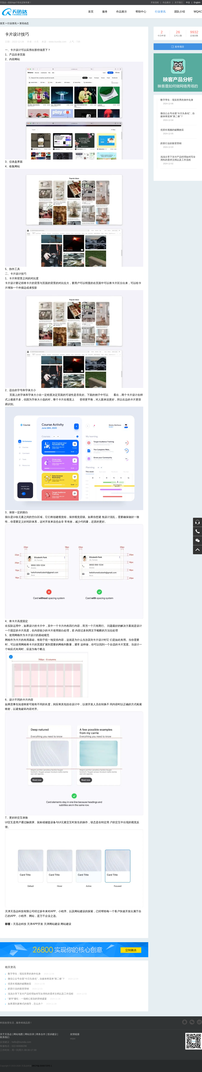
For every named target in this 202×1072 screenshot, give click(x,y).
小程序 (62, 911)
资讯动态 (24, 23)
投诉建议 (52, 1034)
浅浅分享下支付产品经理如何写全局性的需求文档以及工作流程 (40, 993)
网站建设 (79, 911)
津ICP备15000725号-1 (42, 1066)
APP (53, 911)
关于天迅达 (6, 1034)
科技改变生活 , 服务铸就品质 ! (15, 1022)
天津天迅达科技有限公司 (19, 911)
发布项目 (177, 46)
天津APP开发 (35, 924)
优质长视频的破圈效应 (19, 983)
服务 (105, 11)
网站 (31, 916)
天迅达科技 (19, 924)
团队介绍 (179, 11)
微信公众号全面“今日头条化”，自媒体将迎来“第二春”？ (36, 978)
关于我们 (179, 2)
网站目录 (29, 1034)
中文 (188, 2)
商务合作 (40, 1034)
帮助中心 (141, 11)
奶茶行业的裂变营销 (18, 988)
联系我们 (4, 1037)
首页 (90, 11)
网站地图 (18, 1034)
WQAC (198, 11)
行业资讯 (160, 11)
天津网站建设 (52, 924)
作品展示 (167, 2)
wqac (73, 1038)
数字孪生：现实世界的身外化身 (24, 973)
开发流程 (155, 2)
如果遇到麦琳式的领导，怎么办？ (25, 1003)
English (197, 2)
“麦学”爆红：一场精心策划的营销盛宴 (27, 998)
